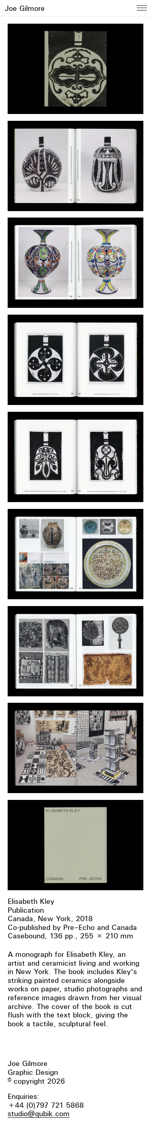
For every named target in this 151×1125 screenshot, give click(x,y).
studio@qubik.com (39, 1113)
